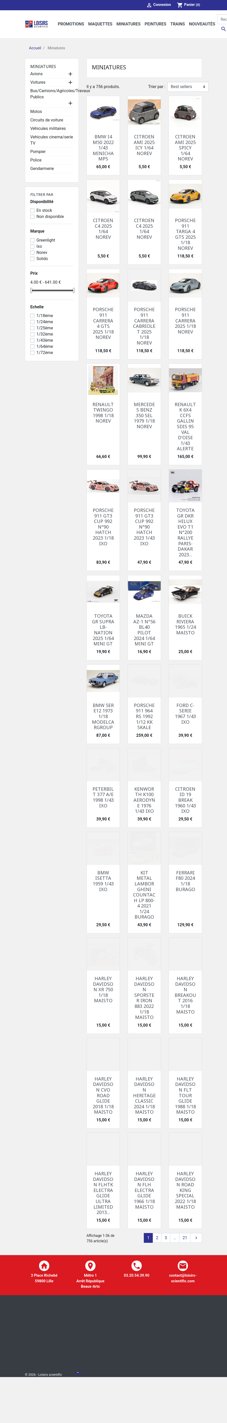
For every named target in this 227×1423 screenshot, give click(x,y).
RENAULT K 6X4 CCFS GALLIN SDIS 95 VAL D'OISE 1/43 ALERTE (185, 426)
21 (185, 1237)
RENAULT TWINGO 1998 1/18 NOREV (103, 412)
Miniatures (43, 66)
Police (36, 160)
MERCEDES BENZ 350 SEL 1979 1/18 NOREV (144, 415)
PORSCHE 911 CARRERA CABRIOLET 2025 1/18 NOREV (144, 326)
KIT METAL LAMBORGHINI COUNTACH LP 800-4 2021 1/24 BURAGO (144, 895)
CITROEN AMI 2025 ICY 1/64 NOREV (144, 144)
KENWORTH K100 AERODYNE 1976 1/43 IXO (144, 800)
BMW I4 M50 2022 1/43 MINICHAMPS (103, 147)
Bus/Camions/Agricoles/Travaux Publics (60, 93)
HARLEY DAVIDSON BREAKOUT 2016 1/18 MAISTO (185, 995)
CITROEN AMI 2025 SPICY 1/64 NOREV (185, 147)
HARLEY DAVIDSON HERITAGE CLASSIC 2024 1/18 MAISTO (144, 1095)
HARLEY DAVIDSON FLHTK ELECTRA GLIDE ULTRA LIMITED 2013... (103, 1192)
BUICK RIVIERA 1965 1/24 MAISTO (185, 624)
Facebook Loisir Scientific (78, 1416)
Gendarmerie (42, 168)
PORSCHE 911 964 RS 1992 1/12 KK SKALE (144, 716)
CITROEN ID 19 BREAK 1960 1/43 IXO (185, 800)
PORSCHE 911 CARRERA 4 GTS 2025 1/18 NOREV (103, 323)
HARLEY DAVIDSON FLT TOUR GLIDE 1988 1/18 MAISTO (185, 1095)
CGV (78, 1388)
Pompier (38, 151)
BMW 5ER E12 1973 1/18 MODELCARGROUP (103, 716)
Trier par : (156, 86)
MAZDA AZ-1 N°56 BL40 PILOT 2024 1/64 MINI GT (144, 630)
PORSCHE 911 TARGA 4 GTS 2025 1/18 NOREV (185, 234)
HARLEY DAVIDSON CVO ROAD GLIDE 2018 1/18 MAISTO (103, 1095)
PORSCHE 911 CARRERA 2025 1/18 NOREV (185, 320)
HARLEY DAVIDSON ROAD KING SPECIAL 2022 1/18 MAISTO (185, 1190)
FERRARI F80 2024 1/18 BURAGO (185, 881)
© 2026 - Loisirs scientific (43, 1397)
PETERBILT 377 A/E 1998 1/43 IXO (103, 797)
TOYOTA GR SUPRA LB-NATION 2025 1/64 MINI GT (103, 630)
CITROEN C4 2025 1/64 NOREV (103, 228)
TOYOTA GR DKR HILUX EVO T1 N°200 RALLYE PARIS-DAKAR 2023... (185, 532)
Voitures (37, 82)
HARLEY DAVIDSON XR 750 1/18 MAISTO (103, 989)
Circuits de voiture (46, 120)
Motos (36, 111)
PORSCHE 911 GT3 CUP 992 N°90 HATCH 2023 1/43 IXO (144, 527)
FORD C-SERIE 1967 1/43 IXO (185, 713)
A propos (82, 1397)
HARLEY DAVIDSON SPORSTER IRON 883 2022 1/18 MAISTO (144, 997)
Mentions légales (89, 1378)
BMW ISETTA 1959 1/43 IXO (103, 881)
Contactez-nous (88, 1406)
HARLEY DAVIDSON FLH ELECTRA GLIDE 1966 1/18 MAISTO (144, 1190)
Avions (36, 73)
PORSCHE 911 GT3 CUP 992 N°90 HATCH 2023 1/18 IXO (103, 527)
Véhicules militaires (48, 128)
